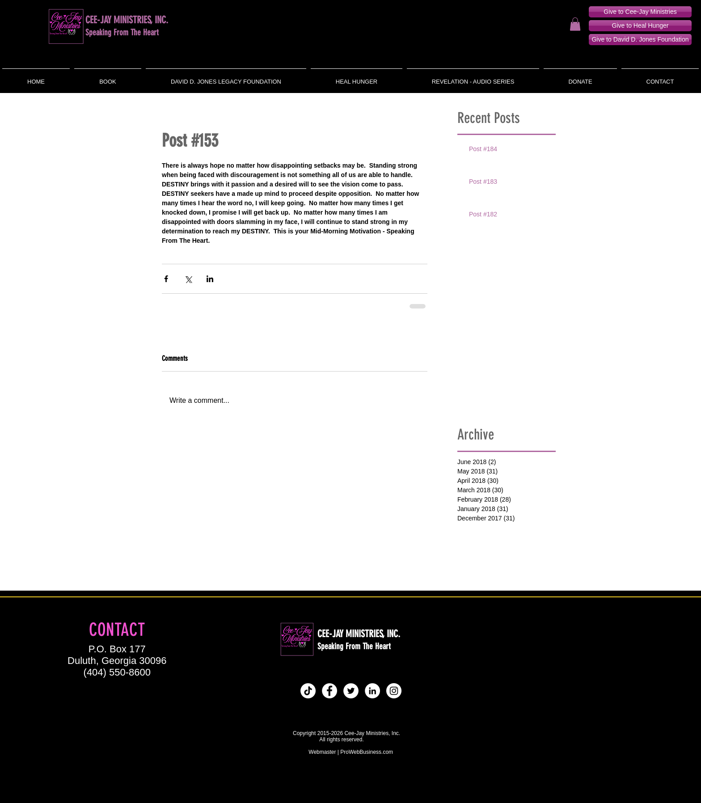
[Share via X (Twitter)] (188, 279)
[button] (575, 24)
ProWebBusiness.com (366, 752)
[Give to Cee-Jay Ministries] (640, 11)
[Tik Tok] (308, 690)
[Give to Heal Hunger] (640, 25)
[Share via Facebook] (166, 279)
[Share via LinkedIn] (210, 279)
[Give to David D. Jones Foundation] (640, 39)
